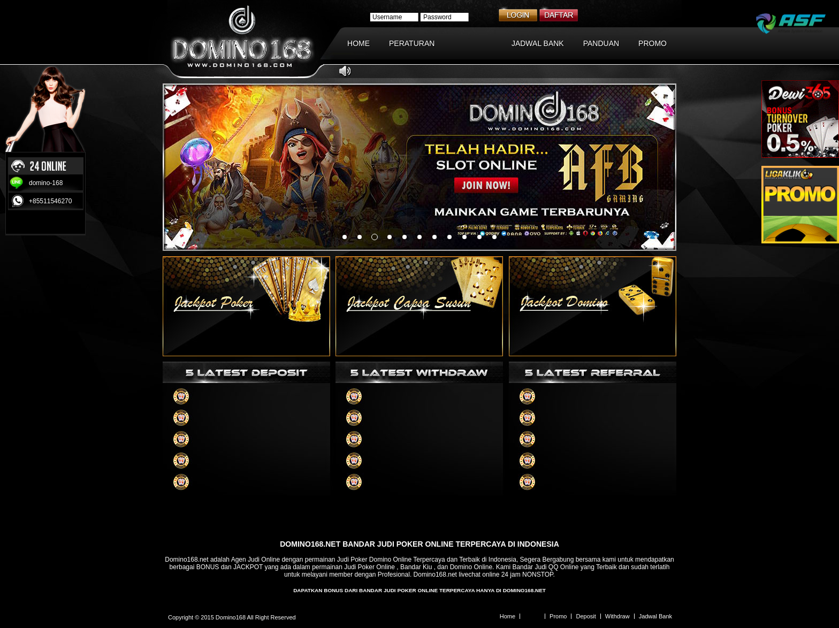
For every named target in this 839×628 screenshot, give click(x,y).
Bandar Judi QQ (535, 567)
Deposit (586, 616)
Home (507, 616)
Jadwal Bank (655, 616)
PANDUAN (601, 43)
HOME (358, 43)
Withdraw (617, 616)
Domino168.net (186, 559)
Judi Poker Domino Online (374, 559)
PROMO (652, 43)
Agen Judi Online (255, 559)
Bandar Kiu (416, 567)
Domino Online (471, 567)
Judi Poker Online (369, 567)
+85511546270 (50, 201)
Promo (558, 616)
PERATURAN (411, 43)
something (344, 237)
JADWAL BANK (538, 43)
